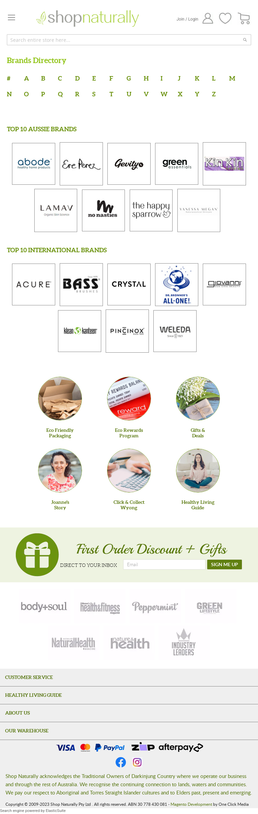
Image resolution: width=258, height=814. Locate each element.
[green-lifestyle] (210, 606)
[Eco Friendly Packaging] (60, 398)
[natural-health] (73, 642)
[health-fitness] (100, 606)
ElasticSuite (56, 811)
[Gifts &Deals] (198, 398)
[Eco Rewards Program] (129, 398)
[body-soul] (44, 606)
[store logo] (87, 18)
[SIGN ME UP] (224, 564)
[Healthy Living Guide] (198, 470)
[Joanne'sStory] (60, 470)
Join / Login (187, 19)
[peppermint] (155, 606)
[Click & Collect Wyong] (129, 470)
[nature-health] (129, 642)
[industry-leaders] (184, 642)
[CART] (244, 18)
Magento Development (191, 804)
